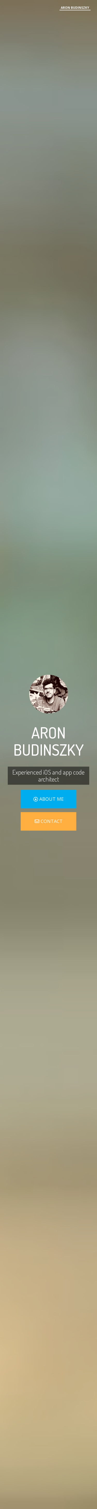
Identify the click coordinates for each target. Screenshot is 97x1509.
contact (49, 821)
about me (48, 799)
